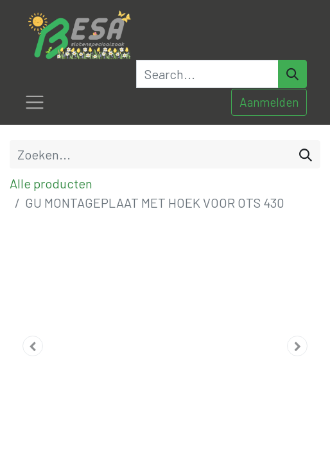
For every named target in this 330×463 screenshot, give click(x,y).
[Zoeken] (305, 154)
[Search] (292, 74)
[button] (33, 346)
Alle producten (51, 183)
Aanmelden (269, 102)
